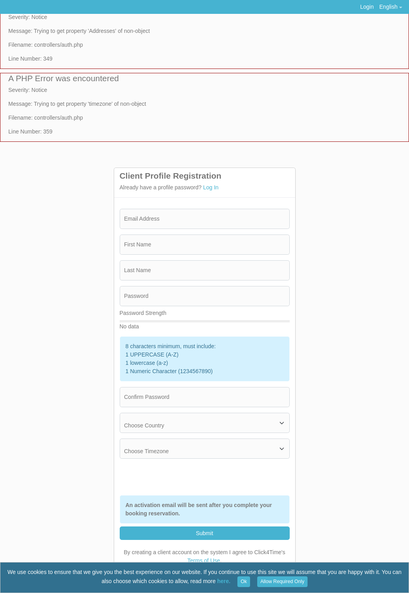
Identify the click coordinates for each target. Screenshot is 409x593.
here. (223, 581)
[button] (391, 7)
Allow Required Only (282, 581)
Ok (244, 581)
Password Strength (143, 313)
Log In (210, 187)
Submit (204, 533)
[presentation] (229, 476)
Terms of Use (203, 560)
